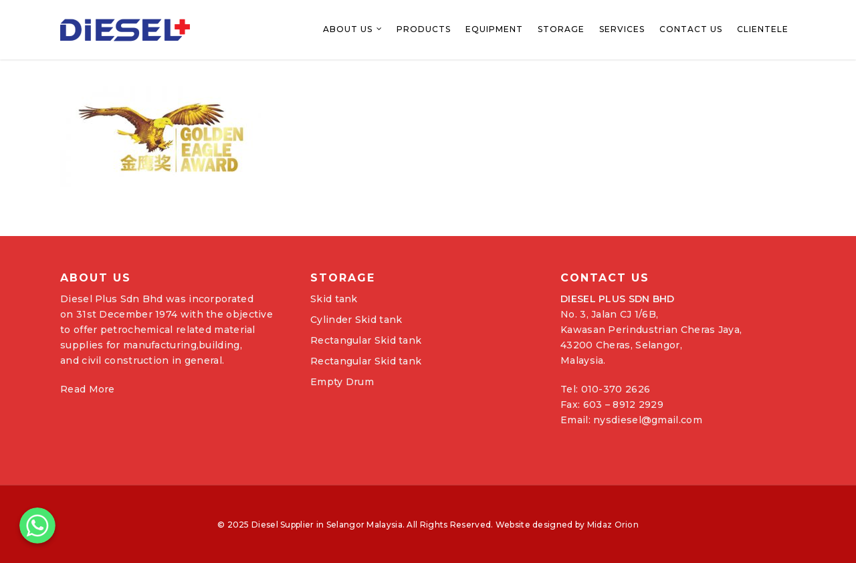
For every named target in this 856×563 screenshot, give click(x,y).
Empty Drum (342, 382)
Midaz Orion (613, 525)
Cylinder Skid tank (356, 320)
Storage (561, 29)
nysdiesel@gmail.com (647, 420)
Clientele (762, 29)
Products (424, 29)
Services (622, 29)
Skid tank (334, 299)
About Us (353, 29)
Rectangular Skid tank (365, 340)
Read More (87, 389)
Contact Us (690, 29)
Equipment (494, 29)
